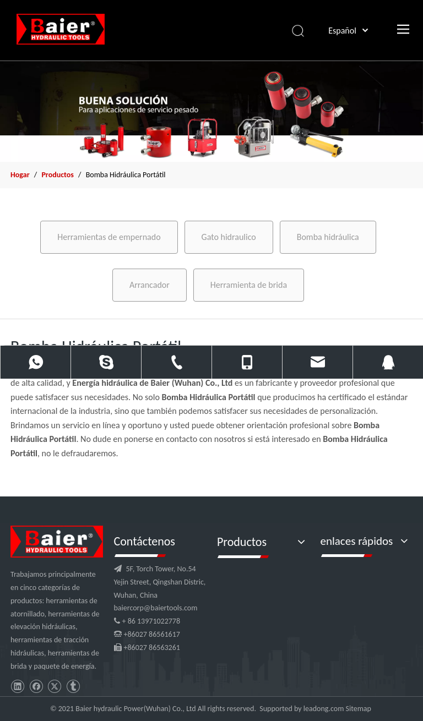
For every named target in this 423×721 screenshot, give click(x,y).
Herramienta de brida (248, 285)
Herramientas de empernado (108, 237)
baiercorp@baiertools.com (156, 608)
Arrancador (149, 285)
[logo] (56, 542)
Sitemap (358, 708)
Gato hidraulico (229, 237)
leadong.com (323, 708)
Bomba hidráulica (328, 237)
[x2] (211, 111)
